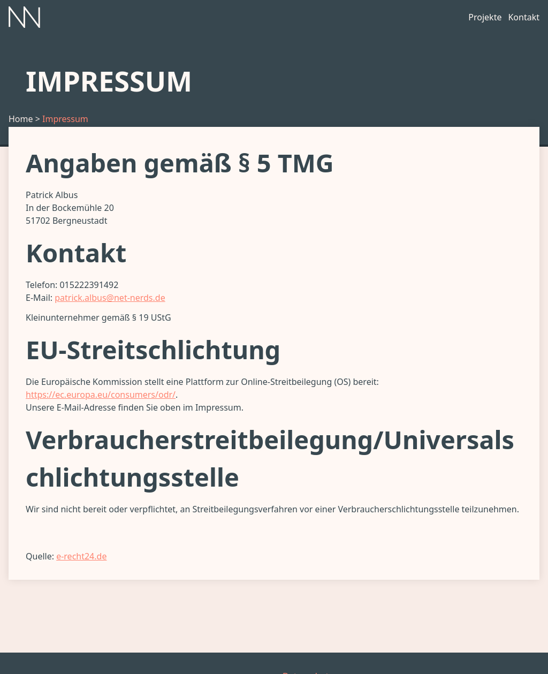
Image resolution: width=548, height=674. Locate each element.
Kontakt (523, 17)
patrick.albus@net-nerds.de (110, 298)
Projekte (484, 17)
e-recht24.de (81, 556)
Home (21, 119)
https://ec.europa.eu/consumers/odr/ (101, 394)
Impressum (65, 119)
